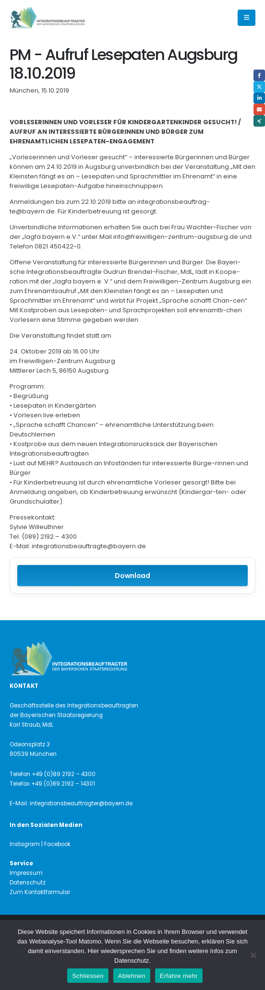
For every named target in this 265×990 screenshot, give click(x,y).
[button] (246, 18)
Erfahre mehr (179, 975)
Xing (259, 121)
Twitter (259, 87)
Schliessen (87, 975)
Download (132, 575)
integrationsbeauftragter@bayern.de (81, 803)
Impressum (26, 873)
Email (259, 109)
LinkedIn (259, 98)
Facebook (259, 75)
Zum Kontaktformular (40, 892)
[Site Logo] (64, 18)
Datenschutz (28, 882)
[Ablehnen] (253, 955)
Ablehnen (131, 975)
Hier (93, 951)
